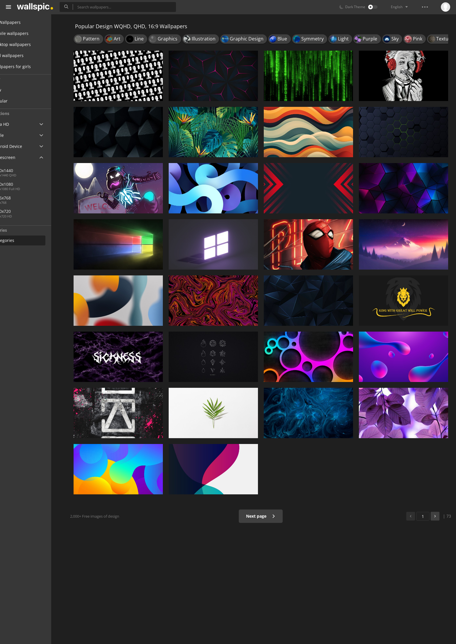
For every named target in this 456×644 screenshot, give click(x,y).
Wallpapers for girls (29, 66)
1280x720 (23, 211)
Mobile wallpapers (28, 33)
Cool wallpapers (25, 55)
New (18, 90)
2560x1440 (43, 170)
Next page (264, 516)
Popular (21, 101)
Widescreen (21, 157)
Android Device (25, 146)
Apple (15, 135)
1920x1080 (24, 184)
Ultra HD (18, 124)
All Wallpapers (24, 22)
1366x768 (23, 198)
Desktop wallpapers (29, 44)
